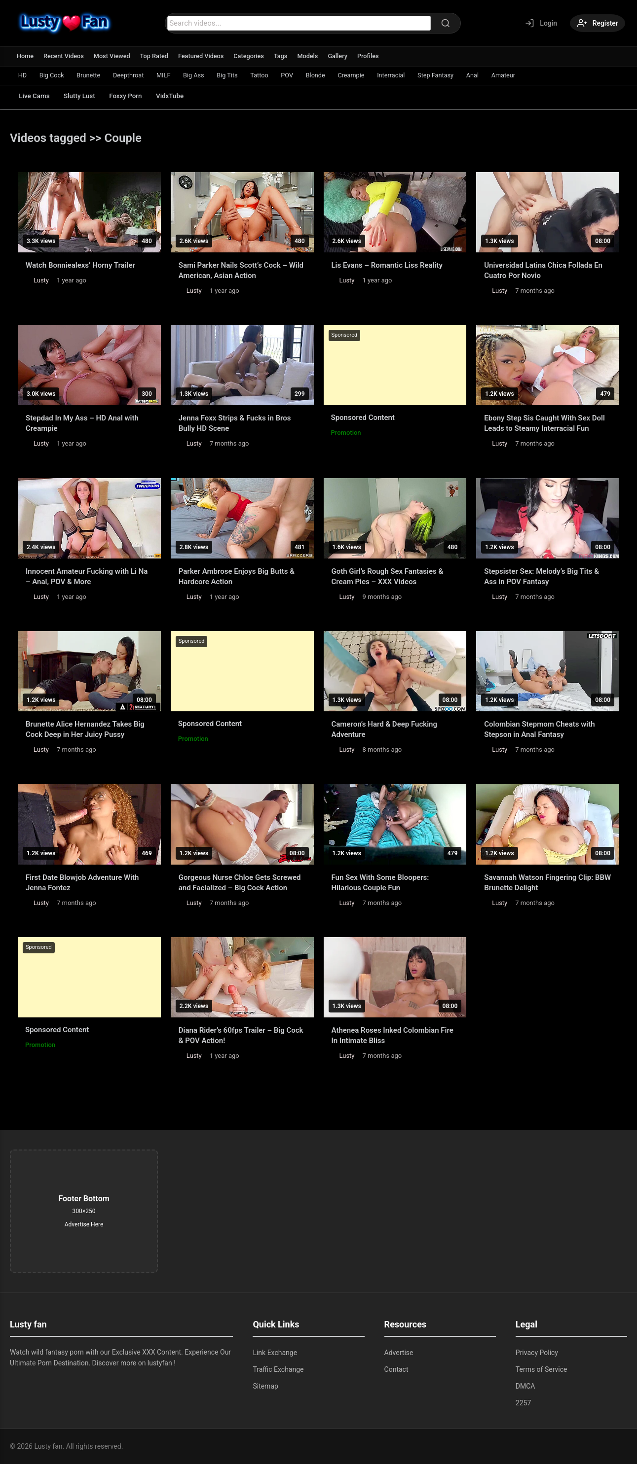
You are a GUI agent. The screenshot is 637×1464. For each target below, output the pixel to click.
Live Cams (36, 96)
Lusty (41, 280)
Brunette (92, 75)
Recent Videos (64, 56)
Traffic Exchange (278, 1369)
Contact (396, 1369)
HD (23, 75)
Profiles (375, 56)
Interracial (410, 75)
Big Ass (203, 75)
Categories (253, 56)
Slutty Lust (84, 96)
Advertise (398, 1353)
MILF (171, 75)
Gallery (344, 56)
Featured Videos (204, 56)
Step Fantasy (456, 75)
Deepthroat (134, 75)
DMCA (525, 1386)
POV (301, 75)
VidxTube (180, 96)
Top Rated (156, 56)
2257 (523, 1403)
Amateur (528, 75)
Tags (286, 56)
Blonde (331, 75)
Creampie (368, 75)
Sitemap (265, 1386)
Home (25, 56)
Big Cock (54, 75)
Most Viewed (114, 56)
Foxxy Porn (133, 96)
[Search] (444, 23)
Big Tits (238, 75)
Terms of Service (541, 1369)
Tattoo (271, 75)
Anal (495, 75)
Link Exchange (275, 1353)
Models (313, 56)
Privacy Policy (537, 1353)
